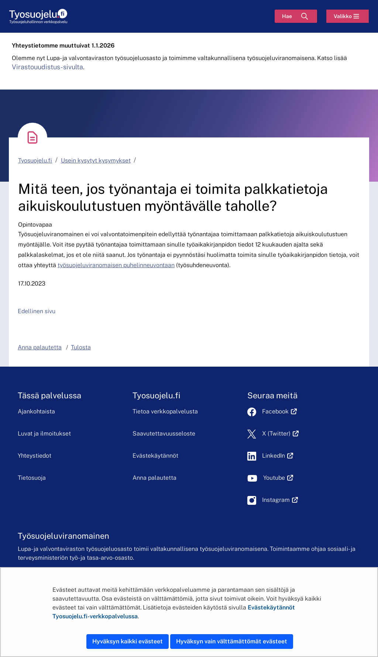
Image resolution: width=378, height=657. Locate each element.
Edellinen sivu (36, 311)
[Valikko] (347, 16)
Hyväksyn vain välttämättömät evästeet (231, 641)
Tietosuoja (32, 477)
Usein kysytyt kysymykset (96, 160)
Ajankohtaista (36, 411)
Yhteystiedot (34, 455)
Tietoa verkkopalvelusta (165, 411)
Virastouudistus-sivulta (47, 67)
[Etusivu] (38, 16)
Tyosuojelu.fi (35, 160)
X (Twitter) (280, 433)
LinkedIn (277, 455)
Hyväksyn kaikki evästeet (127, 641)
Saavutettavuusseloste (164, 433)
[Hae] (296, 16)
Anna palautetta (154, 477)
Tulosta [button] (81, 347)
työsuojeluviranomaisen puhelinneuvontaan (116, 265)
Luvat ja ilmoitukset (44, 433)
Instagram (280, 499)
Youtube (278, 477)
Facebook (279, 411)
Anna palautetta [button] (40, 347)
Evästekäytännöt (155, 455)
